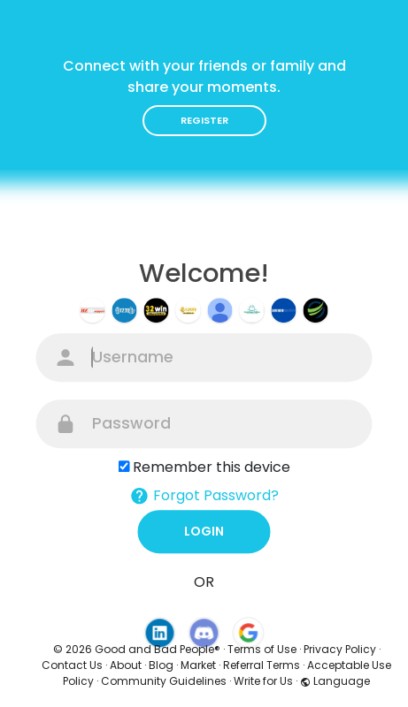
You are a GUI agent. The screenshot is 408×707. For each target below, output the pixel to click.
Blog (161, 665)
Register (204, 120)
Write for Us (263, 680)
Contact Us (72, 665)
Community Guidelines (164, 680)
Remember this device (211, 467)
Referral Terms (261, 665)
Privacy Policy (340, 649)
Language (335, 680)
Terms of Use (261, 649)
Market (198, 665)
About (126, 665)
